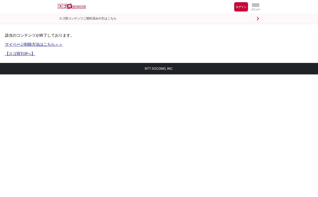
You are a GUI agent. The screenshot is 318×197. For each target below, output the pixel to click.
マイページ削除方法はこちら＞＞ (34, 44)
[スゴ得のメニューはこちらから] (255, 7)
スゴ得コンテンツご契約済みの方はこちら (87, 18)
